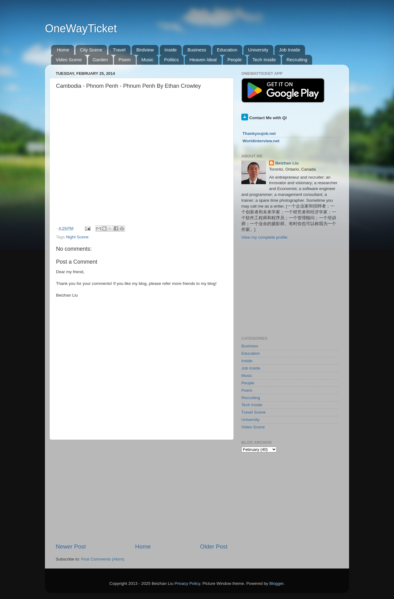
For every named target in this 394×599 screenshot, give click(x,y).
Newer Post (71, 546)
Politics (171, 59)
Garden (100, 59)
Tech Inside (264, 59)
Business (196, 49)
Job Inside (289, 49)
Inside (170, 49)
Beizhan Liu (287, 163)
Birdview (145, 49)
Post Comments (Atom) (102, 559)
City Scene (91, 49)
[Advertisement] (141, 491)
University (258, 49)
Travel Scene (253, 412)
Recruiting (297, 59)
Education (227, 49)
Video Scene (69, 59)
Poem (125, 59)
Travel (119, 49)
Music (147, 59)
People (234, 59)
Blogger (276, 583)
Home (63, 49)
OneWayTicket (81, 28)
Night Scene (77, 237)
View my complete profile (264, 237)
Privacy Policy (187, 583)
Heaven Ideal (202, 59)
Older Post (213, 546)
